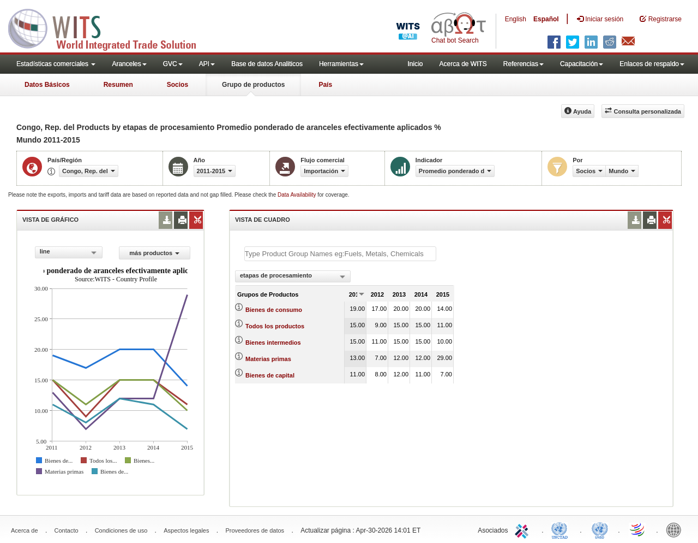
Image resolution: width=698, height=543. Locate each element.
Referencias (523, 64)
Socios (177, 84)
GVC (173, 64)
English (515, 19)
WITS (109, 27)
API (207, 64)
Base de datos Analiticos (267, 64)
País (325, 84)
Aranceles (129, 64)
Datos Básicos (47, 84)
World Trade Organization (638, 529)
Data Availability (297, 195)
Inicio (415, 64)
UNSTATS (600, 529)
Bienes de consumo (273, 309)
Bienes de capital (269, 375)
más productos (154, 253)
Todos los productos (274, 326)
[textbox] (340, 253)
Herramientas (341, 64)
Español (546, 19)
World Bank (676, 529)
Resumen (118, 84)
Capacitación (581, 64)
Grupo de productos (253, 84)
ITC (523, 529)
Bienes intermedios (272, 342)
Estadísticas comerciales (55, 64)
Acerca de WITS (462, 64)
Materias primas (268, 359)
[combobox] (69, 252)
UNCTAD (562, 529)
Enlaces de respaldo (651, 64)
